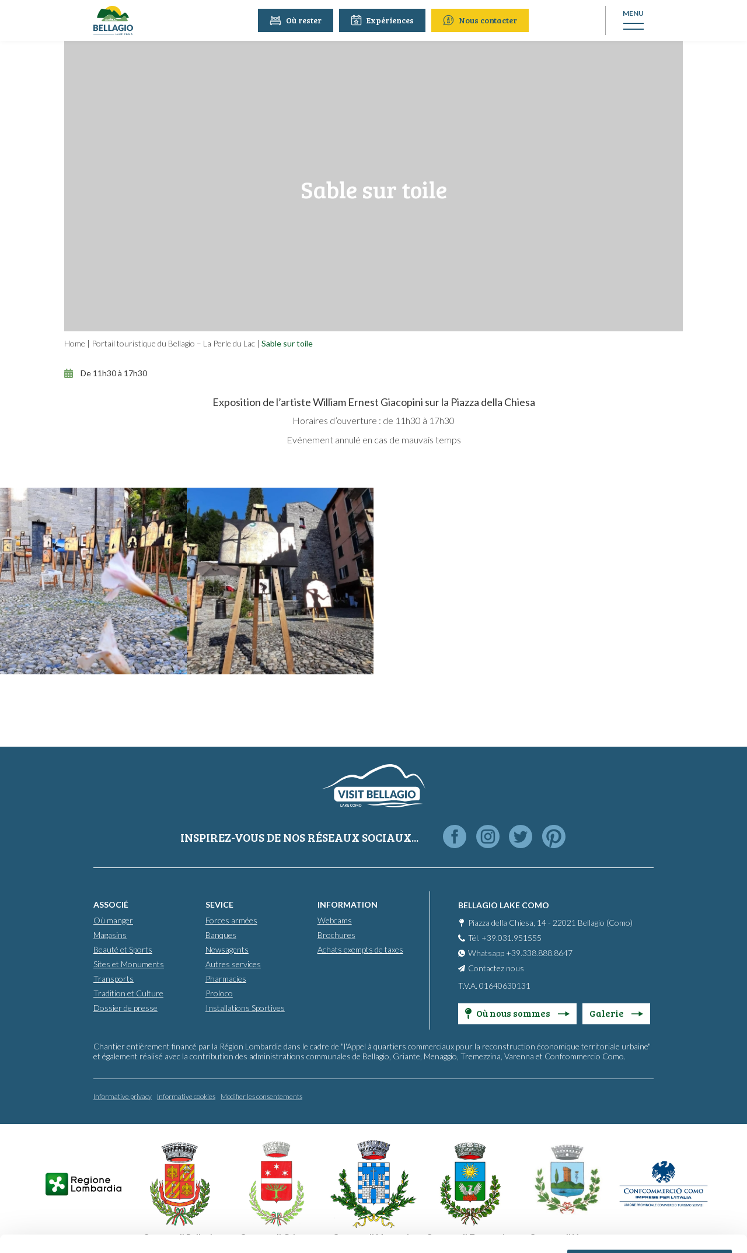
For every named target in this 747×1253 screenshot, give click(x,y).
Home (74, 343)
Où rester (297, 20)
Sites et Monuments (128, 964)
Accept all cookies (650, 1089)
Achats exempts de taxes (360, 949)
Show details (180, 1230)
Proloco (219, 993)
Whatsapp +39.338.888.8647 (520, 953)
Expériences (383, 20)
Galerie (616, 1013)
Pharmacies (225, 979)
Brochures (336, 935)
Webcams (334, 920)
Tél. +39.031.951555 (505, 938)
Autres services (233, 964)
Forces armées (231, 920)
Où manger (113, 920)
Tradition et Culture (128, 993)
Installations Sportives (245, 1008)
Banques (220, 935)
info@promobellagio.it (202, 1157)
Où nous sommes (517, 1013)
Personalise (650, 1128)
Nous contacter (481, 20)
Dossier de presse (125, 1008)
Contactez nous (496, 968)
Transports (113, 979)
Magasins (110, 935)
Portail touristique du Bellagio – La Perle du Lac (173, 343)
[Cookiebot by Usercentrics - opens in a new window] (76, 1230)
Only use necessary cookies (649, 1166)
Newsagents (227, 949)
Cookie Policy (334, 1199)
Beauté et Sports (122, 949)
